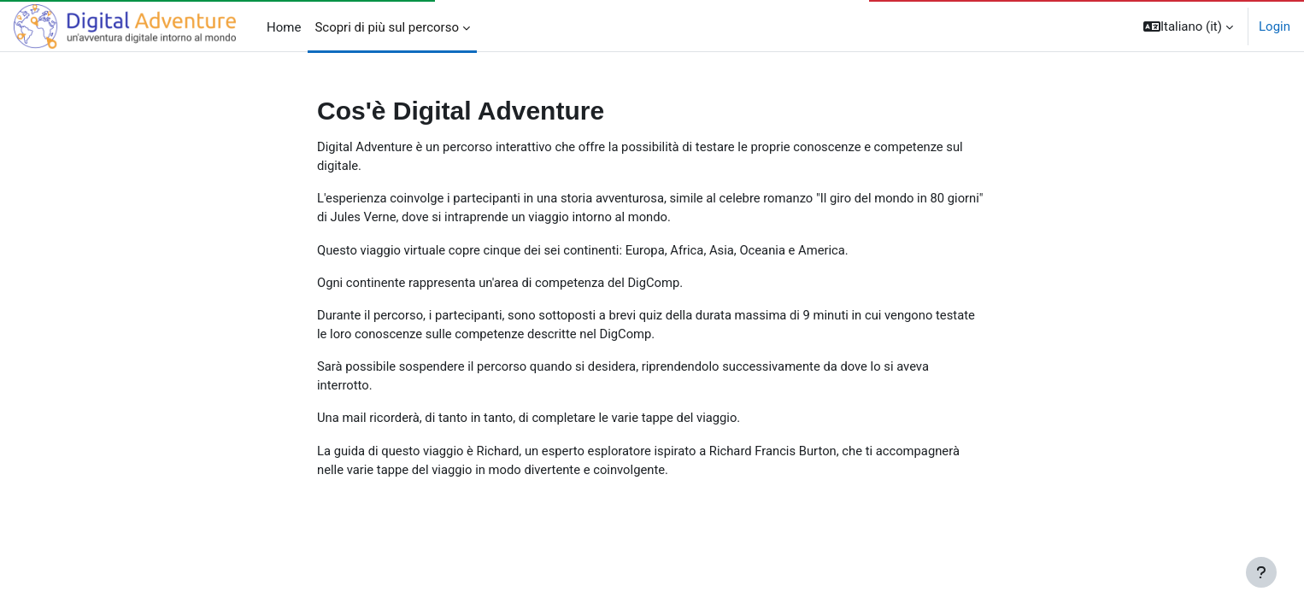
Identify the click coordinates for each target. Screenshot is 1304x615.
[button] (1188, 26)
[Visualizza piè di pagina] (1261, 572)
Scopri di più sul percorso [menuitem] (386, 27)
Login (1274, 26)
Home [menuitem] (284, 27)
